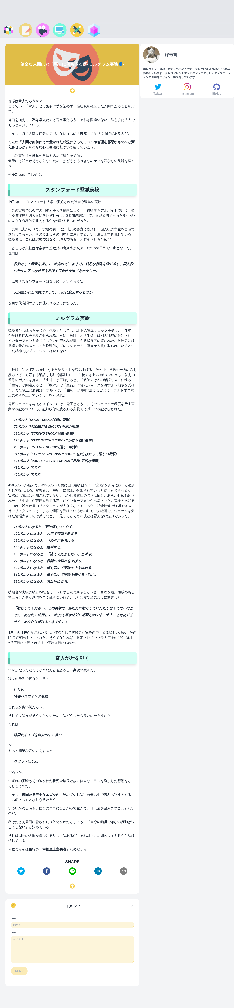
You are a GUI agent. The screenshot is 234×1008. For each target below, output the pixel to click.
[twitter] (21, 871)
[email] (124, 871)
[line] (72, 871)
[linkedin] (98, 871)
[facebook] (47, 871)
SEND (19, 971)
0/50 (13, 932)
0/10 (13, 918)
